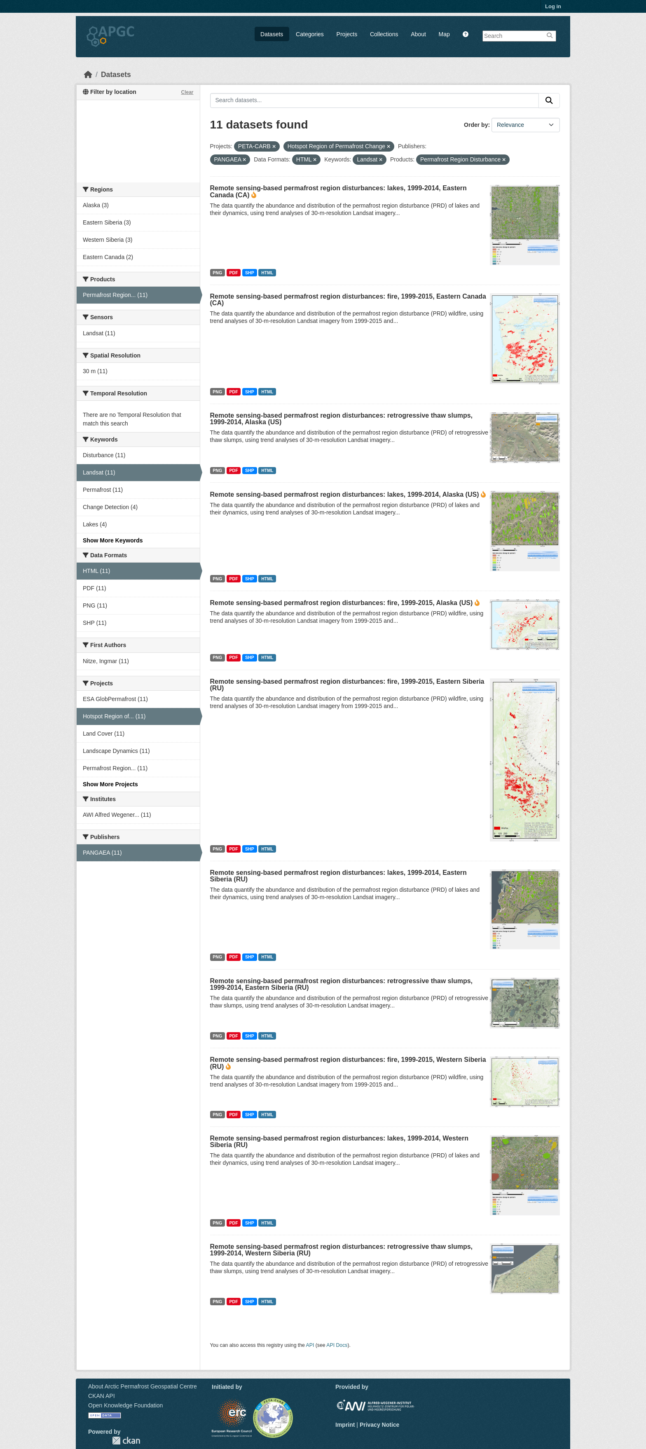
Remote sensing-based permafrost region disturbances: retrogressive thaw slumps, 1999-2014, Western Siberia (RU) (341, 1250)
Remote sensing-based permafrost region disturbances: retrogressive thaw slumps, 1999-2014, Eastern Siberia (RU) (341, 984)
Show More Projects (110, 784)
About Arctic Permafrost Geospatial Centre (142, 1386)
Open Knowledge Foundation (125, 1405)
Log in (553, 6)
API (310, 1345)
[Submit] (549, 100)
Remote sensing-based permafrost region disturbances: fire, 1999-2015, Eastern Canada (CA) (348, 299)
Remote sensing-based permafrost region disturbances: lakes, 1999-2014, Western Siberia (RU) (339, 1141)
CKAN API (101, 1396)
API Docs (336, 1345)
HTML (267, 272)
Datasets (271, 34)
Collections (384, 34)
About (418, 34)
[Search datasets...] (374, 100)
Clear (187, 92)
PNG (217, 272)
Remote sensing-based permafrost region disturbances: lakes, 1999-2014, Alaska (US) (344, 494)
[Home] (88, 74)
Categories (310, 34)
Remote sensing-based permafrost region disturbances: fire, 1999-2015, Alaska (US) (341, 602)
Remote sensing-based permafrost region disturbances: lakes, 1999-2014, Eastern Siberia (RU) (338, 876)
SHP (249, 272)
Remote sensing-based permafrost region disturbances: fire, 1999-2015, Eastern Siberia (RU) (347, 685)
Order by (476, 125)
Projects (347, 34)
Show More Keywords (113, 540)
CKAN (126, 1440)
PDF (233, 272)
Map (444, 34)
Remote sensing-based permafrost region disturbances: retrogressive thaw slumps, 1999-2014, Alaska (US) (341, 418)
